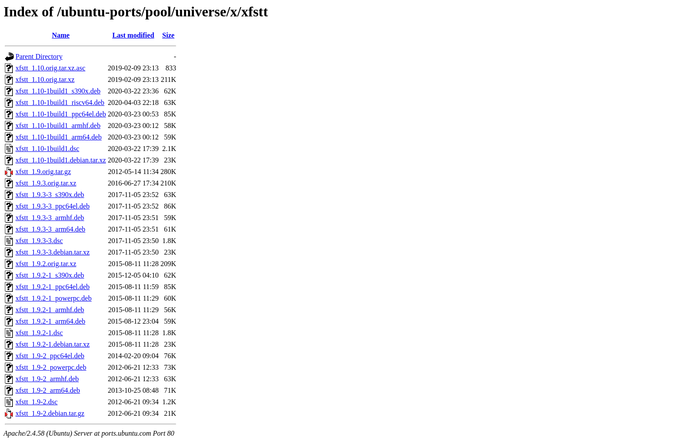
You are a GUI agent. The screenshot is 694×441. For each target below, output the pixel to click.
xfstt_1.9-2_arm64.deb (47, 390)
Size (168, 35)
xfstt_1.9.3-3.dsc (39, 240)
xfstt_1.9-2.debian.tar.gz (50, 413)
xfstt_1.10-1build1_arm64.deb (58, 137)
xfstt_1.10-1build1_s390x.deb (57, 91)
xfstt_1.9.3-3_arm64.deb (50, 229)
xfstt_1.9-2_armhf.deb (47, 379)
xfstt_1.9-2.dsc (36, 402)
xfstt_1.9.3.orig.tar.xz (45, 183)
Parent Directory (38, 56)
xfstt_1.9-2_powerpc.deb (50, 367)
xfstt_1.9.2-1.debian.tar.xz (52, 344)
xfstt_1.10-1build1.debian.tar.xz (60, 160)
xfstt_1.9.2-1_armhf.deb (49, 309)
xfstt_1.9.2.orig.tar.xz (45, 263)
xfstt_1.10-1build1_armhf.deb (57, 125)
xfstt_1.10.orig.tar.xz (44, 79)
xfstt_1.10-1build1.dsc (47, 148)
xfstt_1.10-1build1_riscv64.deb (59, 102)
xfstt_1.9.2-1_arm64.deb (50, 321)
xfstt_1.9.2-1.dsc (39, 333)
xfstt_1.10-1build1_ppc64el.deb (60, 114)
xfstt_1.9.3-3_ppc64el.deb (52, 206)
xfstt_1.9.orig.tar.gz (43, 171)
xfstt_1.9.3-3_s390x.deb (49, 194)
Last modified (133, 35)
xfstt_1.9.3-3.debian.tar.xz (52, 252)
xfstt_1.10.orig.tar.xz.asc (50, 68)
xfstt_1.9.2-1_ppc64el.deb (52, 286)
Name (60, 35)
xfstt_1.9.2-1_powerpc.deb (53, 298)
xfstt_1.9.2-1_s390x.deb (49, 275)
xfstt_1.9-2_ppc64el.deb (50, 356)
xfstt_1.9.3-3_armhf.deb (49, 217)
